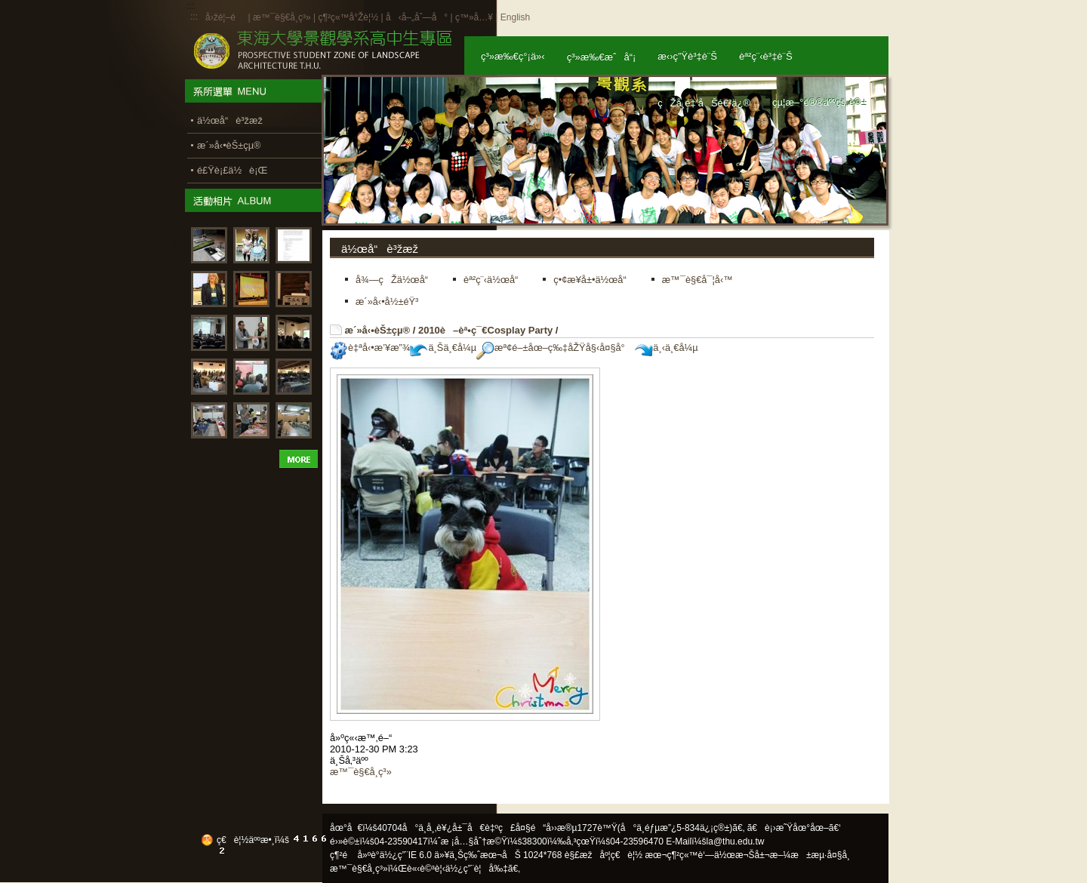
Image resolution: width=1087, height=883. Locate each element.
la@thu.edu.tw (736, 841)
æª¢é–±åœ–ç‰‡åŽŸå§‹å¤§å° (554, 347)
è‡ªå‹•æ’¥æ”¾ (370, 347)
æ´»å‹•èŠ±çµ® (378, 330)
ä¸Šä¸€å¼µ (443, 347)
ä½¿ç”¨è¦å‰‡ (476, 868)
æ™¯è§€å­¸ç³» (283, 17)
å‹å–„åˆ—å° (417, 17)
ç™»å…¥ (474, 17)
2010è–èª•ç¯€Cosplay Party (485, 330)
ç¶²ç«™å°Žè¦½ (348, 17)
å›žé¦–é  (225, 17)
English (515, 17)
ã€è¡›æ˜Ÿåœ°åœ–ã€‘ (794, 828)
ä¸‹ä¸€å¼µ (666, 347)
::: (194, 16)
